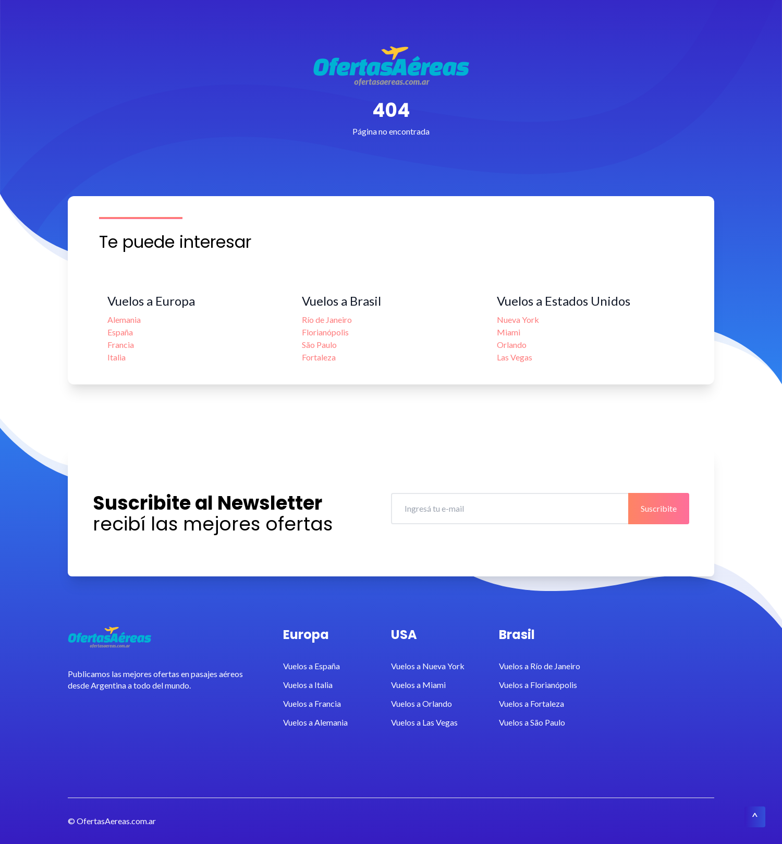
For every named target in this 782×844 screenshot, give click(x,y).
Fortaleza (319, 357)
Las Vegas (514, 357)
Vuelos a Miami (418, 685)
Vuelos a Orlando (421, 703)
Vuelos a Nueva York (428, 666)
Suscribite (659, 508)
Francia (120, 344)
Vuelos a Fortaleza (531, 703)
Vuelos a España (311, 666)
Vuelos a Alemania (315, 722)
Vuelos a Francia (312, 703)
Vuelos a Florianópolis (538, 685)
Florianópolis (325, 332)
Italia (116, 357)
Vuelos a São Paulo (532, 722)
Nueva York (518, 319)
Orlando (512, 344)
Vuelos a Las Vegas (424, 722)
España (120, 332)
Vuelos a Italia (308, 685)
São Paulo (319, 344)
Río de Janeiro (327, 319)
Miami (508, 332)
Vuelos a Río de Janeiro (539, 666)
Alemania (124, 319)
